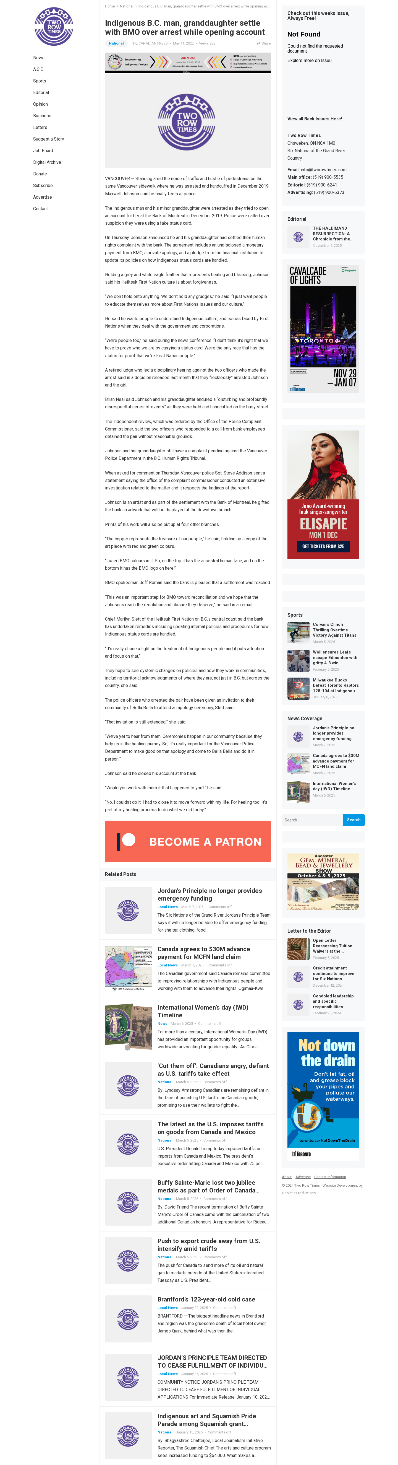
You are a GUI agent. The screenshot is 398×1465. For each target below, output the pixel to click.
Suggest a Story (48, 139)
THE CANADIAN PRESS (149, 43)
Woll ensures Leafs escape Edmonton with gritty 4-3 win (335, 657)
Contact (40, 208)
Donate (40, 174)
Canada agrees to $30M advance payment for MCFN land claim (336, 761)
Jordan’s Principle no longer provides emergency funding (333, 733)
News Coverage (304, 718)
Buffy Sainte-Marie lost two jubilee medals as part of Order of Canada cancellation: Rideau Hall (206, 1190)
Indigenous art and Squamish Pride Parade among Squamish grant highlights (207, 1423)
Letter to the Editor (309, 931)
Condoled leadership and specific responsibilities (333, 1001)
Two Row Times (307, 1185)
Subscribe (43, 185)
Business (42, 115)
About (287, 1177)
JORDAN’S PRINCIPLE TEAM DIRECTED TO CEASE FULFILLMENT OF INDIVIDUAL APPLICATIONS (214, 1365)
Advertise (42, 197)
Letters (40, 127)
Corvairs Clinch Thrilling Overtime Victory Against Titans (334, 630)
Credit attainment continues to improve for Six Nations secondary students (333, 974)
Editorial (41, 92)
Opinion (40, 104)
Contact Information (330, 1177)
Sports (39, 81)
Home (110, 6)
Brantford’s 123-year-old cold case (206, 1299)
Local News (168, 907)
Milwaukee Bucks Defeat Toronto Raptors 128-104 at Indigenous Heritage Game (336, 686)
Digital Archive (47, 162)
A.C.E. (38, 69)
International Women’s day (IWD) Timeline (334, 786)
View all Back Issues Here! (314, 118)
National (126, 6)
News (38, 57)
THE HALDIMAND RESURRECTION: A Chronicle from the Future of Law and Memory (331, 234)
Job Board (43, 150)
